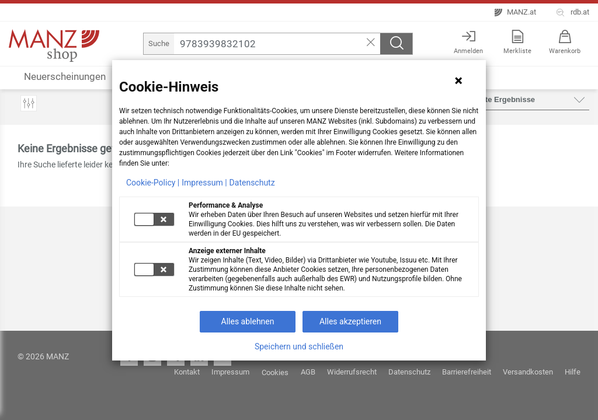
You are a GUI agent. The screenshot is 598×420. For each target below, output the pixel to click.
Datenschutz (252, 182)
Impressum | (204, 182)
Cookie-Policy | (152, 182)
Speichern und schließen (299, 346)
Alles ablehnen (247, 321)
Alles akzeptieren (350, 321)
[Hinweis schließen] (458, 80)
